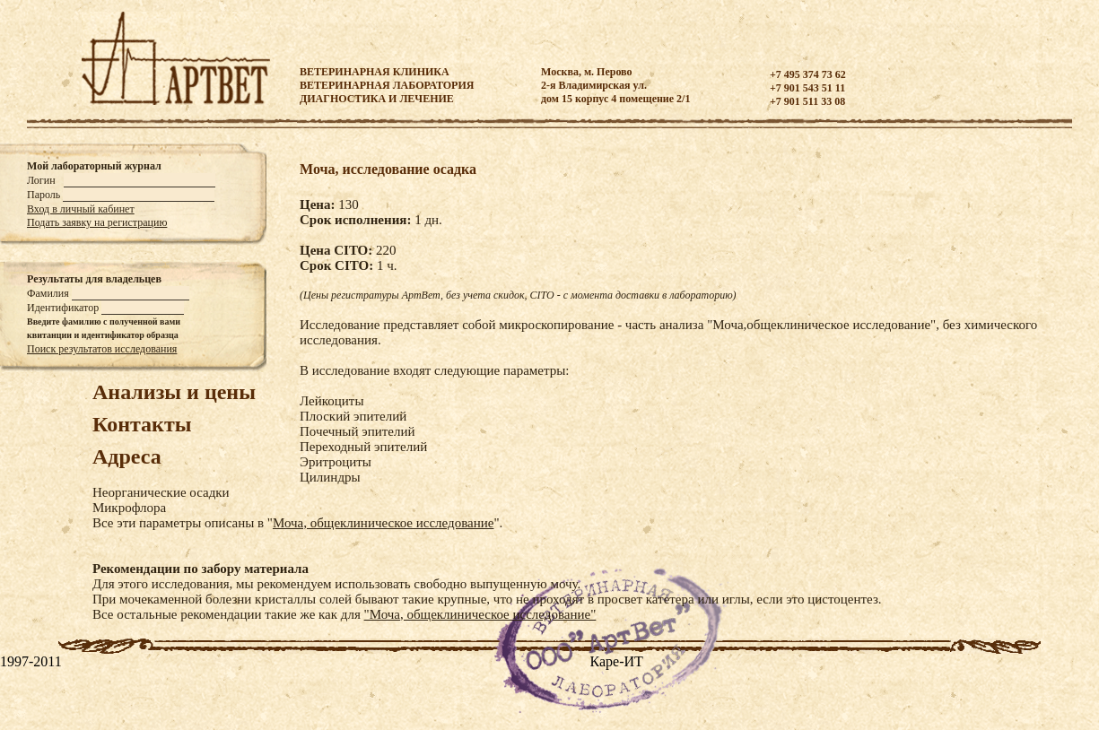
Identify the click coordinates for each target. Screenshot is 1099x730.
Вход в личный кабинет (81, 209)
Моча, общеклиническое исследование (383, 523)
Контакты (141, 424)
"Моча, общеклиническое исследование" (480, 614)
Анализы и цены (174, 392)
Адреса (126, 456)
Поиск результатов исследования (102, 349)
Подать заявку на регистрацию (97, 222)
